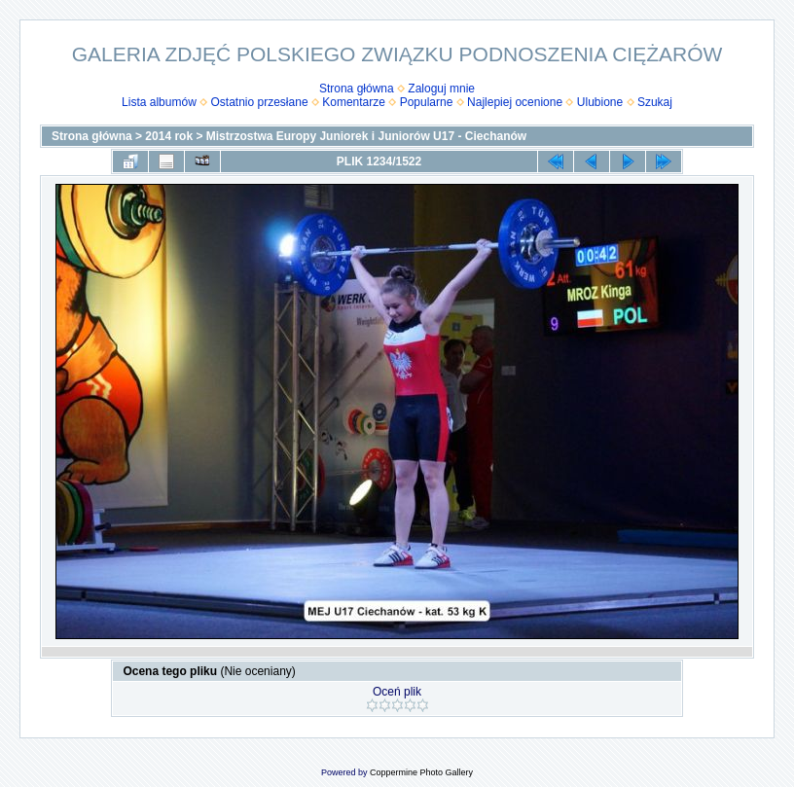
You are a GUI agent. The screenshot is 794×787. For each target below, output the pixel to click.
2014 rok (169, 136)
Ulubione (600, 102)
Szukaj (654, 102)
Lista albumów (159, 102)
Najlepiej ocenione (514, 102)
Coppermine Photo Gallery (421, 772)
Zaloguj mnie (441, 88)
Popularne (426, 102)
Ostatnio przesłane (259, 102)
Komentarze (353, 102)
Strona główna (356, 88)
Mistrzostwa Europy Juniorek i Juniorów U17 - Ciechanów (366, 136)
